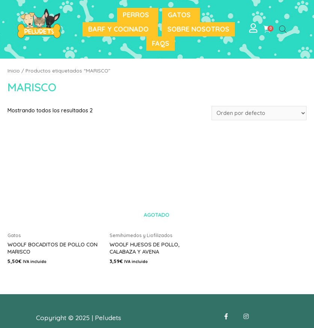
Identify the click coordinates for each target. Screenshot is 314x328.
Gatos (179, 15)
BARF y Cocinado (118, 29)
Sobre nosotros (198, 29)
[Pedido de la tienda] (259, 113)
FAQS (160, 43)
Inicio (14, 71)
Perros (136, 15)
